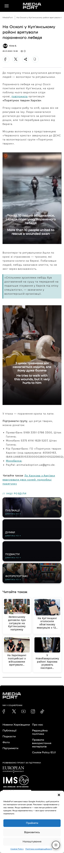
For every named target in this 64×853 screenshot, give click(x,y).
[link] (5, 711)
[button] (59, 795)
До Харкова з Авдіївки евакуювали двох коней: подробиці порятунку (29, 479)
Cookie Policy (17, 849)
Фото (6, 742)
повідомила (19, 96)
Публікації (9, 730)
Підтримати (10, 748)
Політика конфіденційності (38, 849)
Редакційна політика (40, 732)
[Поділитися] (25, 59)
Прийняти (32, 823)
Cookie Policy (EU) (44, 752)
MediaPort (8, 18)
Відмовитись (32, 832)
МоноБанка (14, 460)
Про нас (37, 724)
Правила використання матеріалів (41, 743)
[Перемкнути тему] (56, 845)
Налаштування (32, 841)
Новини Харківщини (16, 724)
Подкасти (9, 736)
